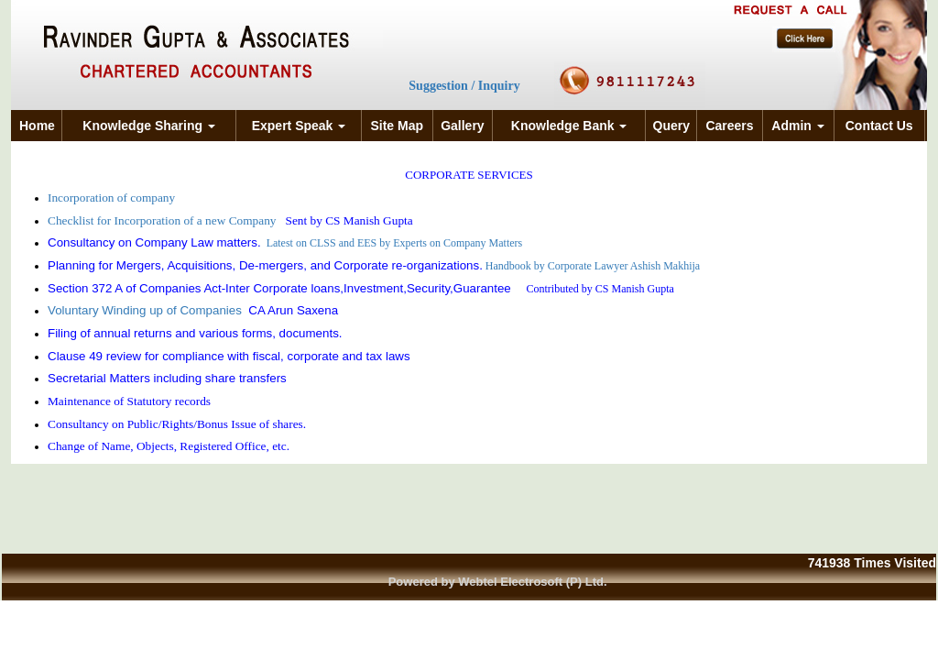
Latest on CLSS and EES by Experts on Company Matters (395, 242)
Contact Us (879, 125)
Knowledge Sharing (148, 125)
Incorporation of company (113, 197)
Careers (729, 125)
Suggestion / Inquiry (464, 86)
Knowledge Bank (569, 125)
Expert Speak (299, 125)
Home (37, 125)
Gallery (462, 125)
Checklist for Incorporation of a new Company (163, 220)
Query (671, 125)
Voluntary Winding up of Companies (145, 310)
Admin (797, 125)
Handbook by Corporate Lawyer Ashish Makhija (592, 265)
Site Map (396, 125)
